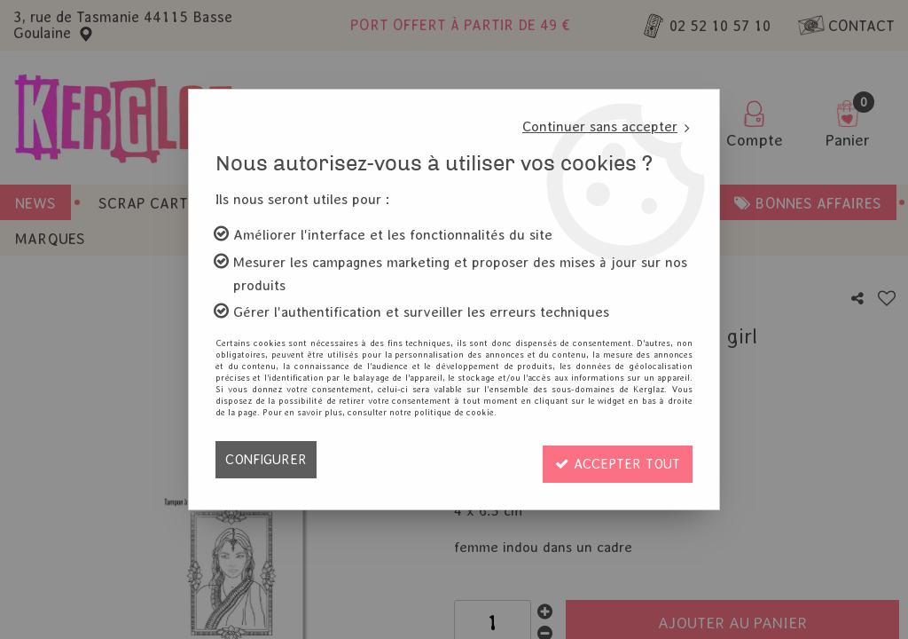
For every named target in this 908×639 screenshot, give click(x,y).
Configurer (267, 459)
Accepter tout (614, 459)
